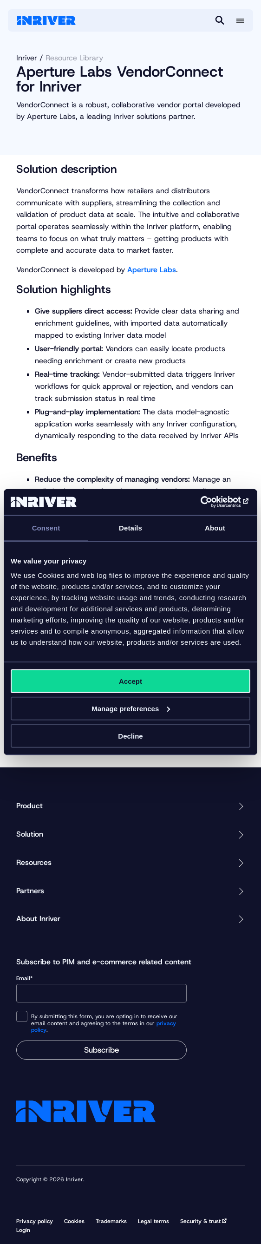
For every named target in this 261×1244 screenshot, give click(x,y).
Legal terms (153, 1221)
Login (23, 1230)
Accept (130, 681)
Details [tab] (130, 527)
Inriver (26, 58)
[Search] (219, 20)
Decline (130, 736)
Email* (101, 988)
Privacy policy (34, 1221)
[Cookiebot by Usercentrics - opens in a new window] (209, 502)
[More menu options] (240, 20)
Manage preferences (130, 708)
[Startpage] (46, 20)
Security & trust (200, 1221)
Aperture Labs (151, 270)
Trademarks (111, 1221)
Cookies (74, 1221)
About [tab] (215, 527)
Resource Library (74, 58)
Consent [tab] (46, 527)
